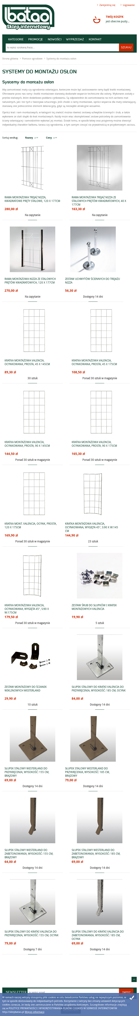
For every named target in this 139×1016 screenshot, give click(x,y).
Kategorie (16, 39)
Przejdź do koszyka (96, 19)
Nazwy (29, 137)
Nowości (55, 39)
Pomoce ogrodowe (32, 58)
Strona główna (10, 58)
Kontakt (95, 39)
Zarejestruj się (107, 5)
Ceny (49, 137)
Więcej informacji (34, 1011)
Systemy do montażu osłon (61, 58)
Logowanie (129, 5)
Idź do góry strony (134, 979)
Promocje (35, 39)
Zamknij (131, 998)
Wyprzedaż (75, 39)
